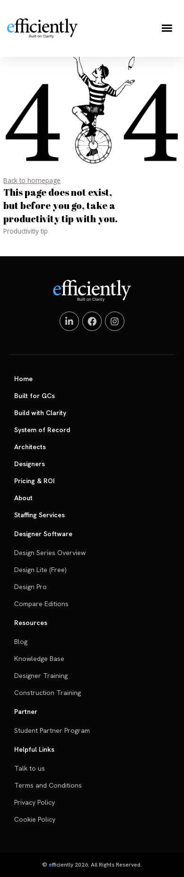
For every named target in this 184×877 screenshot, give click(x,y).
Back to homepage (32, 180)
